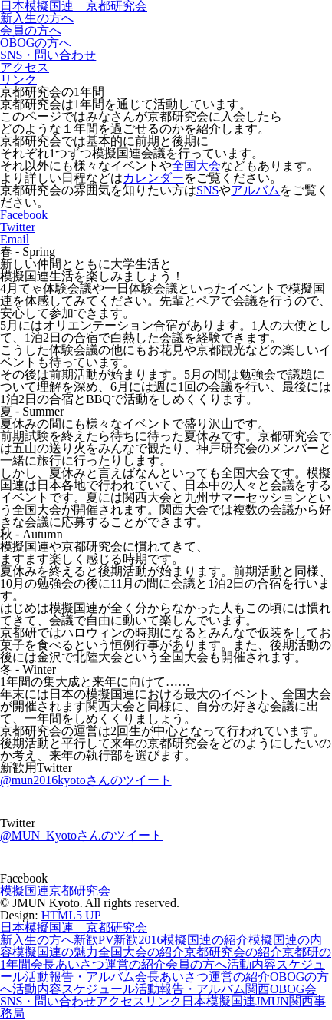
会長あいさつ (67, 964)
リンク (18, 79)
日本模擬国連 (218, 1001)
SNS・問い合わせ (48, 54)
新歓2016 (138, 939)
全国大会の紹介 (141, 952)
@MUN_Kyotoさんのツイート (81, 835)
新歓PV (93, 939)
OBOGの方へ (35, 42)
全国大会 (196, 165)
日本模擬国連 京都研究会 (73, 927)
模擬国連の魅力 (55, 952)
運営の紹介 (135, 964)
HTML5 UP (71, 915)
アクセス (24, 67)
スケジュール (98, 988)
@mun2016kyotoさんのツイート (86, 780)
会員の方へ (30, 30)
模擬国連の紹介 (205, 939)
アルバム (255, 190)
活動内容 (251, 964)
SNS (207, 190)
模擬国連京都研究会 (55, 890)
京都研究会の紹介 (233, 952)
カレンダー (153, 177)
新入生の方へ (37, 18)
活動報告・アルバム (80, 976)
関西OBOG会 (281, 988)
